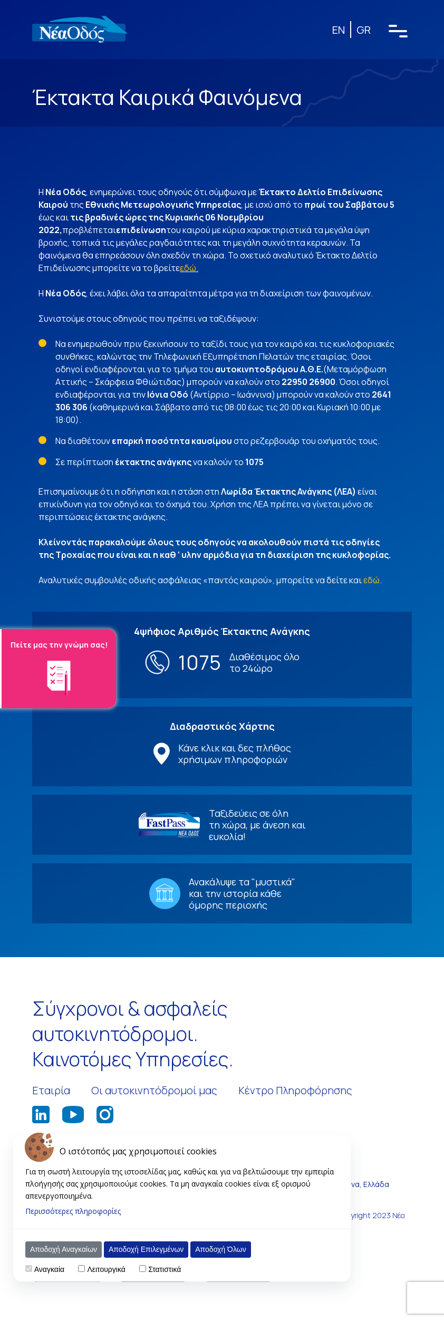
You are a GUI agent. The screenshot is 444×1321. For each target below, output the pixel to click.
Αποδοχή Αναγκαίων (63, 1249)
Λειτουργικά (106, 1269)
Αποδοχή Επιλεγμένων (146, 1249)
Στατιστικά (164, 1269)
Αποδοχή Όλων (220, 1249)
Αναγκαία (49, 1269)
